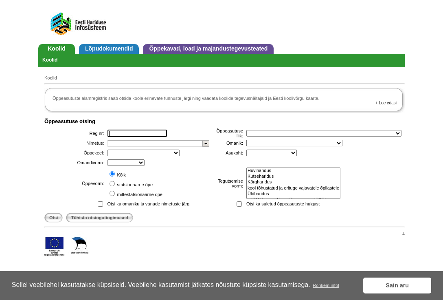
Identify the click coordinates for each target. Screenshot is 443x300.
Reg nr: (96, 133)
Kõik (121, 174)
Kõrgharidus (293, 182)
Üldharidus (293, 194)
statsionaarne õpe (134, 184)
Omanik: (234, 143)
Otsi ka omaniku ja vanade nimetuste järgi (149, 203)
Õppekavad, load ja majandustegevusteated (208, 48)
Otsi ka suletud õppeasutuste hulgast (283, 203)
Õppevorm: (93, 183)
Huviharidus (293, 171)
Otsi (53, 217)
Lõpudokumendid (109, 48)
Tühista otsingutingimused (99, 217)
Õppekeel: (93, 152)
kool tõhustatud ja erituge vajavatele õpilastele (293, 188)
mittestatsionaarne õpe (139, 194)
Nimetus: (95, 143)
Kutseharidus (293, 176)
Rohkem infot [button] (326, 285)
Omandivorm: (90, 162)
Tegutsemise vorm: (230, 183)
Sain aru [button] (397, 285)
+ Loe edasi (386, 103)
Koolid (57, 48)
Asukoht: (234, 152)
